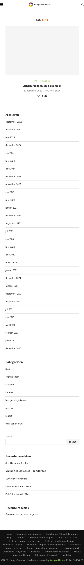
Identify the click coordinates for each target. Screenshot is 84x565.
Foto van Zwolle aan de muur (60, 541)
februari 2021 (12, 332)
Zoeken (9, 436)
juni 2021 (9, 317)
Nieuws (77, 551)
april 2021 (10, 325)
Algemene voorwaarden (29, 534)
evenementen (12, 376)
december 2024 (13, 145)
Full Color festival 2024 (16, 494)
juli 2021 (9, 309)
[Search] (82, 4)
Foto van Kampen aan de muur (24, 541)
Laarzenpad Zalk (71, 548)
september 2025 (13, 121)
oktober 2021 (12, 286)
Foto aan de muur (68, 537)
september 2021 (13, 293)
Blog (7, 369)
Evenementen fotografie (42, 537)
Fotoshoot (75, 544)
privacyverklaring (21, 555)
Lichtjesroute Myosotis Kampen (42, 86)
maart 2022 (11, 262)
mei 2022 (10, 246)
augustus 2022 (12, 223)
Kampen (9, 384)
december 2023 (13, 176)
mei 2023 (10, 200)
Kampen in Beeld (13, 548)
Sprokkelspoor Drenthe (16, 463)
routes (8, 416)
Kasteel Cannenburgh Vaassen (42, 548)
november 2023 (13, 184)
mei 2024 (10, 161)
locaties (9, 392)
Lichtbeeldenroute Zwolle (18, 486)
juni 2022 (9, 239)
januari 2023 (11, 207)
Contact (21, 537)
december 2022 (13, 215)
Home (9, 534)
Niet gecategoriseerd (15, 400)
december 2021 (13, 278)
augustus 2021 (12, 301)
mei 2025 (10, 137)
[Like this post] (39, 96)
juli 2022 (9, 231)
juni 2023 (9, 192)
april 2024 (10, 168)
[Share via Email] (46, 96)
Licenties (35, 551)
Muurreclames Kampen (57, 551)
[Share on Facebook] (42, 96)
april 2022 (10, 254)
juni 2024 (9, 153)
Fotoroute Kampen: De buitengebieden (46, 544)
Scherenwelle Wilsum (16, 478)
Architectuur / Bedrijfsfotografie (62, 534)
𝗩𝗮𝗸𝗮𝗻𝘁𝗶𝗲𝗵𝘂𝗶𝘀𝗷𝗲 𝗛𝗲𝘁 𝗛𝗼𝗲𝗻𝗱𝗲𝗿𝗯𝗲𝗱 (25, 471)
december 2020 (13, 348)
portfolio (9, 408)
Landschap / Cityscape (14, 551)
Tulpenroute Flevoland (46, 555)
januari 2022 (11, 270)
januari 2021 (11, 340)
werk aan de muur (14, 423)
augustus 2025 (12, 129)
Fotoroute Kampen (12, 544)
